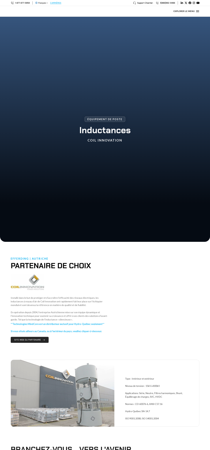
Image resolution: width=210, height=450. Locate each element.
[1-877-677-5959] (12, 3)
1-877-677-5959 (22, 3)
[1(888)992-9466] (157, 3)
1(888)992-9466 (167, 3)
